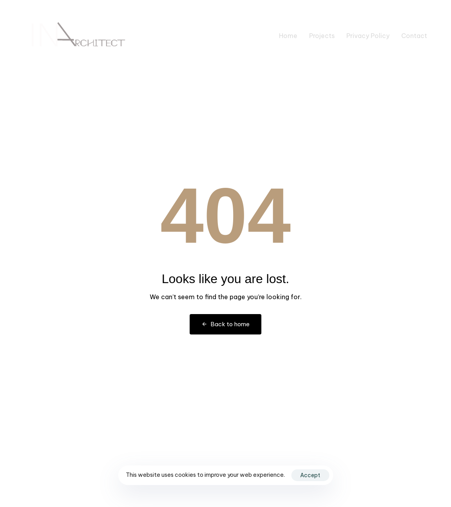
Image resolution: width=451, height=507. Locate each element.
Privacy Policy (367, 36)
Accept (310, 475)
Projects (322, 36)
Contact (414, 36)
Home (288, 36)
